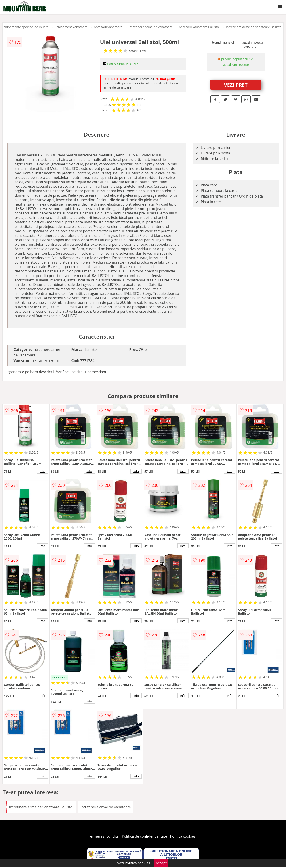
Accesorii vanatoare (108, 27)
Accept (161, 863)
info (42, 471)
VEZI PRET (236, 84)
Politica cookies (183, 836)
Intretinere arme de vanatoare (150, 27)
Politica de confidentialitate (144, 836)
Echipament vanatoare (71, 27)
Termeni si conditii (103, 836)
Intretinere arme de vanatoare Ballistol (254, 27)
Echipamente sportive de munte (25, 27)
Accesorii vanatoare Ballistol (199, 27)
